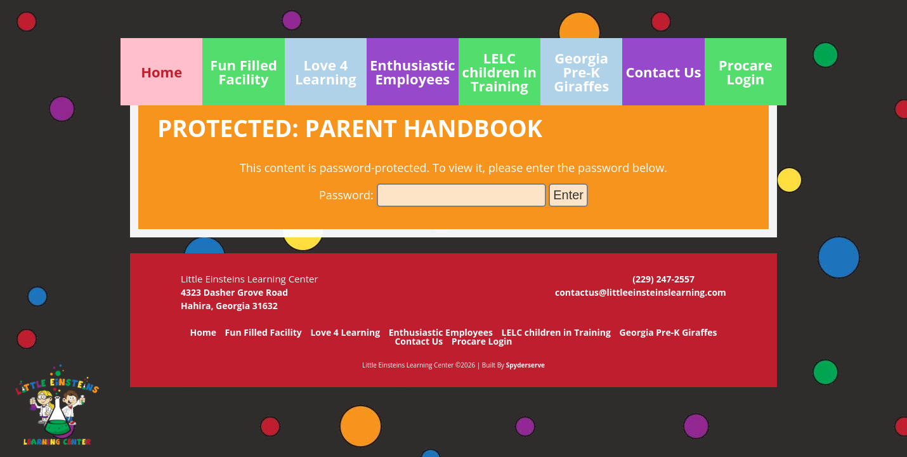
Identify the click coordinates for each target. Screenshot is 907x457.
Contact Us (419, 341)
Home (203, 332)
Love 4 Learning (345, 332)
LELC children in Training (556, 332)
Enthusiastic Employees (441, 332)
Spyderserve (525, 365)
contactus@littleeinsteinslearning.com (640, 292)
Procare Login (482, 341)
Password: (432, 194)
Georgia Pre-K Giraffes (668, 332)
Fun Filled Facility (263, 332)
